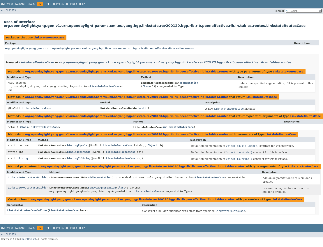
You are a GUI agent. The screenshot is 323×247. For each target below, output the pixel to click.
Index (73, 4)
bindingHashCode (78, 151)
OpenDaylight (28, 239)
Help (82, 4)
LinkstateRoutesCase (48, 37)
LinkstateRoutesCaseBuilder (28, 177)
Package (20, 4)
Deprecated (60, 4)
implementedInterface (178, 127)
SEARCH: (280, 11)
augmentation (188, 82)
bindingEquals (77, 145)
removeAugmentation (102, 187)
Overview (7, 4)
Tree (48, 4)
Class (31, 4)
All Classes (8, 10)
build (142, 108)
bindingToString (78, 158)
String (23, 158)
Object (152, 145)
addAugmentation (99, 177)
